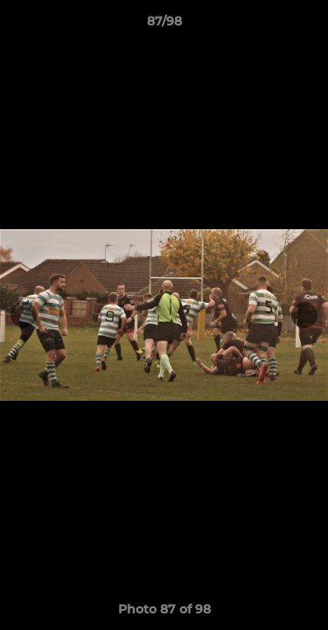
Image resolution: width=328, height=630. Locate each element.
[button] (307, 25)
